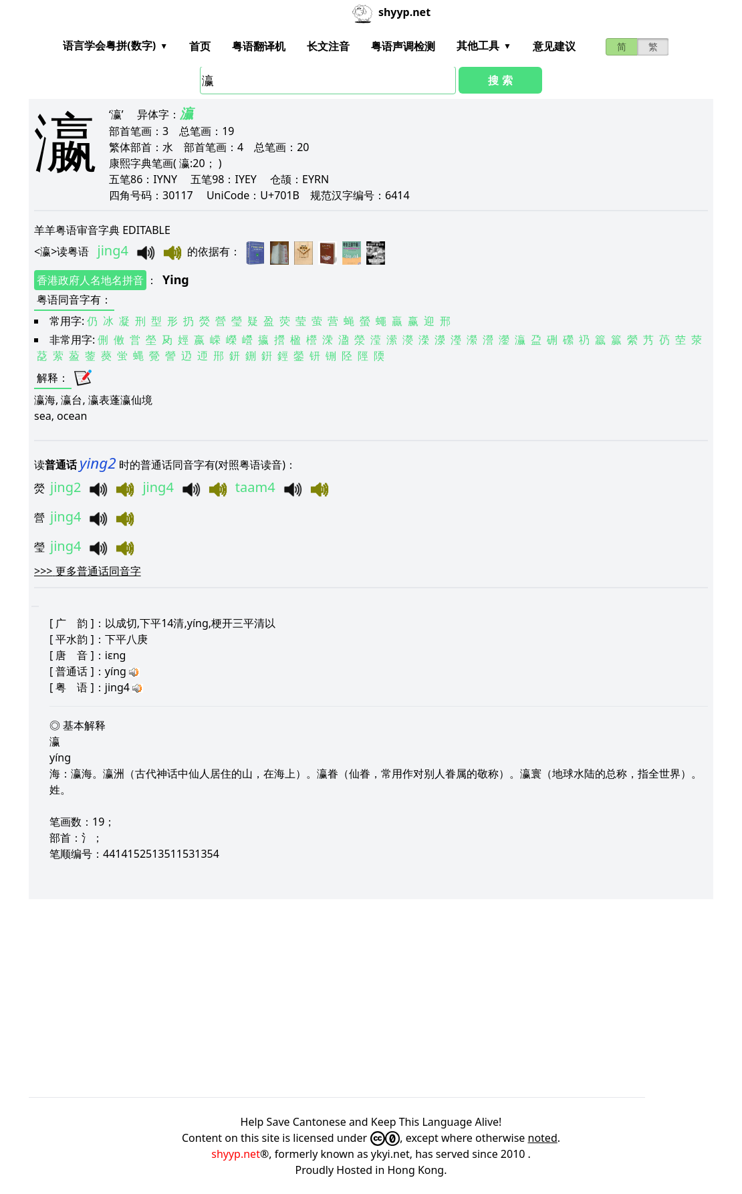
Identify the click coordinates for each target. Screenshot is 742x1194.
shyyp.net (235, 1154)
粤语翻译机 (258, 46)
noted (543, 1137)
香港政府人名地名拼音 (90, 280)
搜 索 (500, 80)
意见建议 (554, 46)
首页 (200, 46)
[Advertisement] (371, 998)
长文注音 (328, 46)
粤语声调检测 (403, 46)
